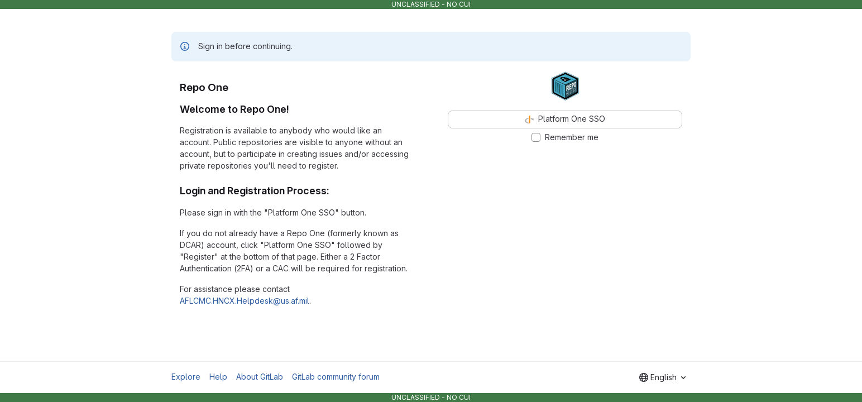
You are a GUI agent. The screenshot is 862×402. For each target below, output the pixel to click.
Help (218, 376)
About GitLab (259, 376)
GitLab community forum (336, 376)
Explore (185, 376)
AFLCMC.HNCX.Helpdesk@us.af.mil (244, 300)
